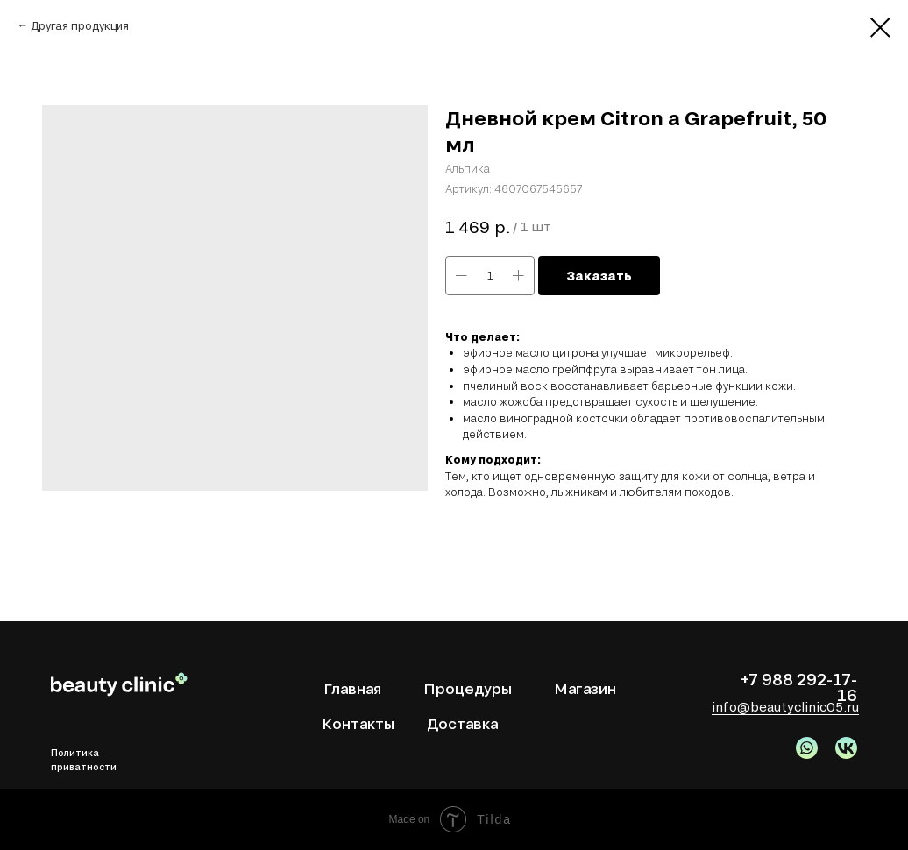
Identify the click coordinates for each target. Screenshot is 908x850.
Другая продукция (80, 25)
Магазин (585, 688)
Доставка (462, 723)
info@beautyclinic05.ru (785, 706)
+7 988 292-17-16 (799, 687)
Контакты (358, 723)
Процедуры (467, 688)
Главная (352, 688)
